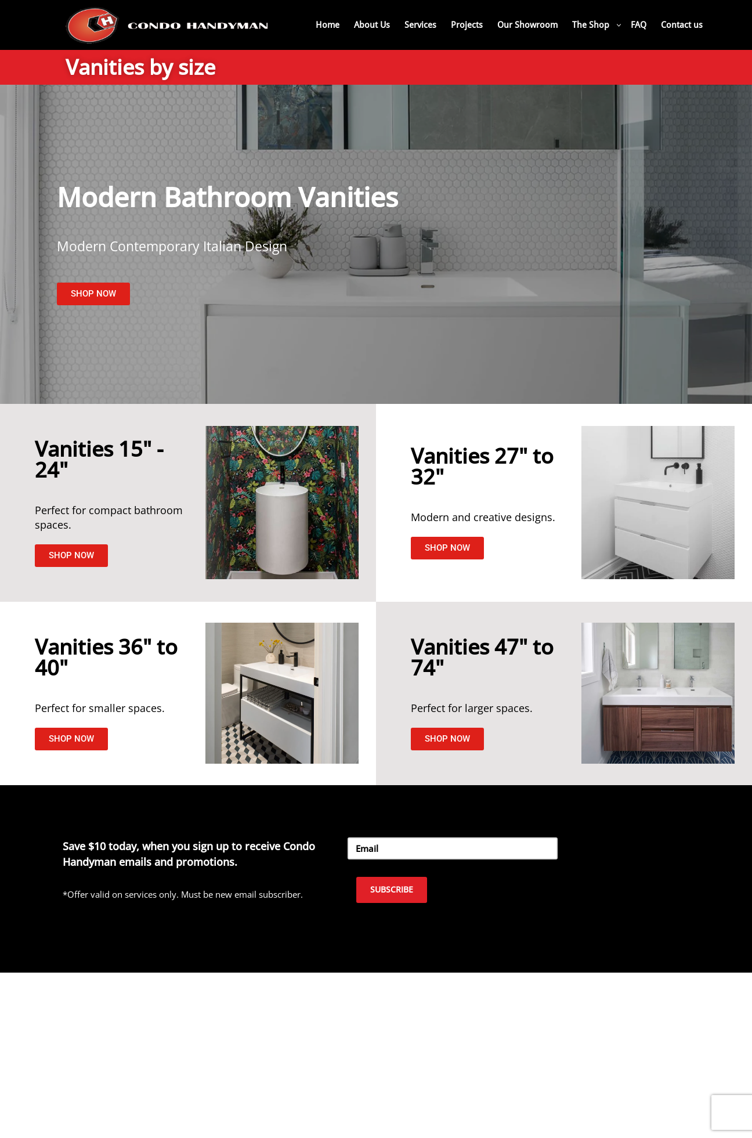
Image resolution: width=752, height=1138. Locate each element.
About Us (372, 25)
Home (327, 25)
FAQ (638, 25)
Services (420, 25)
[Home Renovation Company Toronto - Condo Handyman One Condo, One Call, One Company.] (167, 24)
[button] (619, 25)
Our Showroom (527, 25)
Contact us (682, 25)
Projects (467, 25)
